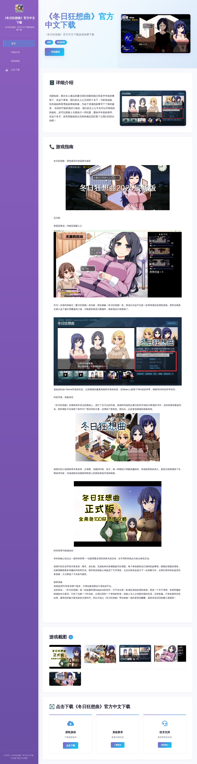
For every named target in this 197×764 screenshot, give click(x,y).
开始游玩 (55, 52)
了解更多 (117, 745)
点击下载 (70, 745)
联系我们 (164, 745)
